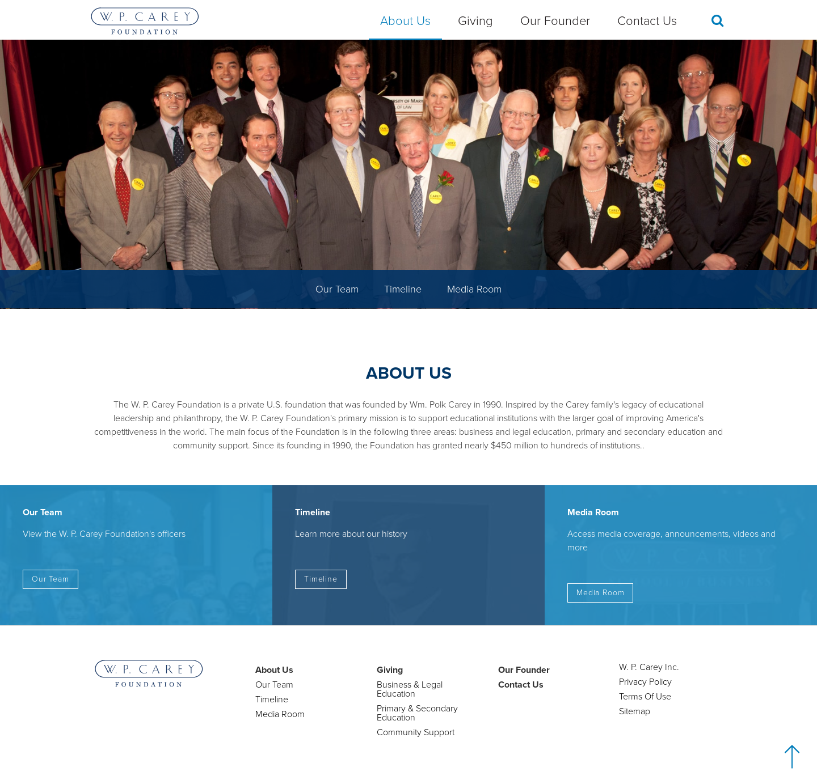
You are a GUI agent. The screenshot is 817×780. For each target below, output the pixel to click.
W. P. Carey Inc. (649, 667)
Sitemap (634, 711)
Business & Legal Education (410, 689)
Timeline (403, 289)
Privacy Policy (645, 682)
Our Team (337, 289)
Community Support (415, 732)
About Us (405, 21)
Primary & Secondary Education (417, 713)
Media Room (474, 289)
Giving (475, 21)
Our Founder (555, 21)
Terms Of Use (645, 696)
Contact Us (647, 21)
